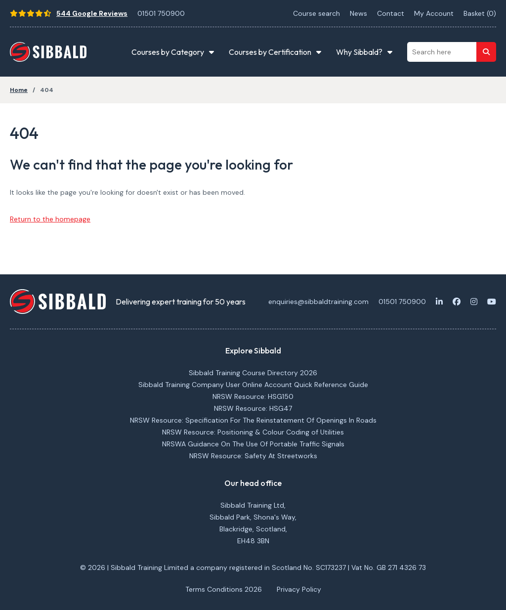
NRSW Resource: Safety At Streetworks (253, 455)
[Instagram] (473, 301)
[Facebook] (457, 301)
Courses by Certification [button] (270, 52)
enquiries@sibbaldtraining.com (318, 301)
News (358, 13)
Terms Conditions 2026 (223, 589)
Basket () (480, 13)
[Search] (486, 52)
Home (19, 90)
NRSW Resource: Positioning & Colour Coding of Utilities (253, 432)
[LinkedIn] (439, 301)
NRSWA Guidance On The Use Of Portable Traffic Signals (253, 443)
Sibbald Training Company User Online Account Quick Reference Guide (253, 384)
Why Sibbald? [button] (359, 52)
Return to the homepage (50, 219)
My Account (434, 13)
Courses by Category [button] (167, 52)
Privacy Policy (299, 589)
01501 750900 (161, 13)
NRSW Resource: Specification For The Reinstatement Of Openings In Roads (253, 420)
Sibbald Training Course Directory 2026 (253, 372)
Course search (316, 13)
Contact (390, 13)
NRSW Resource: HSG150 (253, 396)
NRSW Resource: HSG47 (253, 408)
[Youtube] (491, 301)
